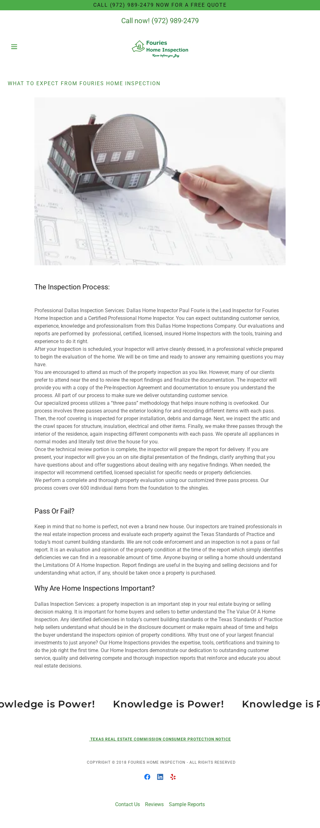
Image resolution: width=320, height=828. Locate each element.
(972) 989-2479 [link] (175, 21)
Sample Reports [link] (187, 804)
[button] (30, 46)
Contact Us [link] (127, 804)
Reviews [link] (154, 804)
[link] (160, 46)
